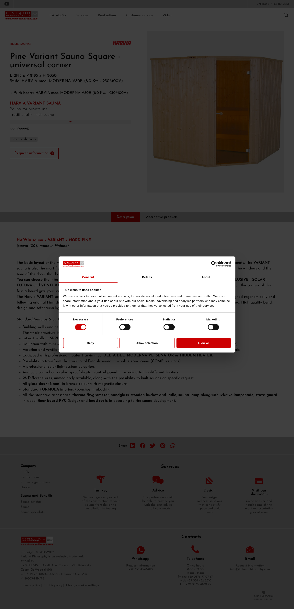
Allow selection (147, 343)
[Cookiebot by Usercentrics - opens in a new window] (214, 264)
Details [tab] (147, 277)
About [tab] (206, 277)
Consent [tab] (88, 277)
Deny (90, 343)
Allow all (203, 343)
